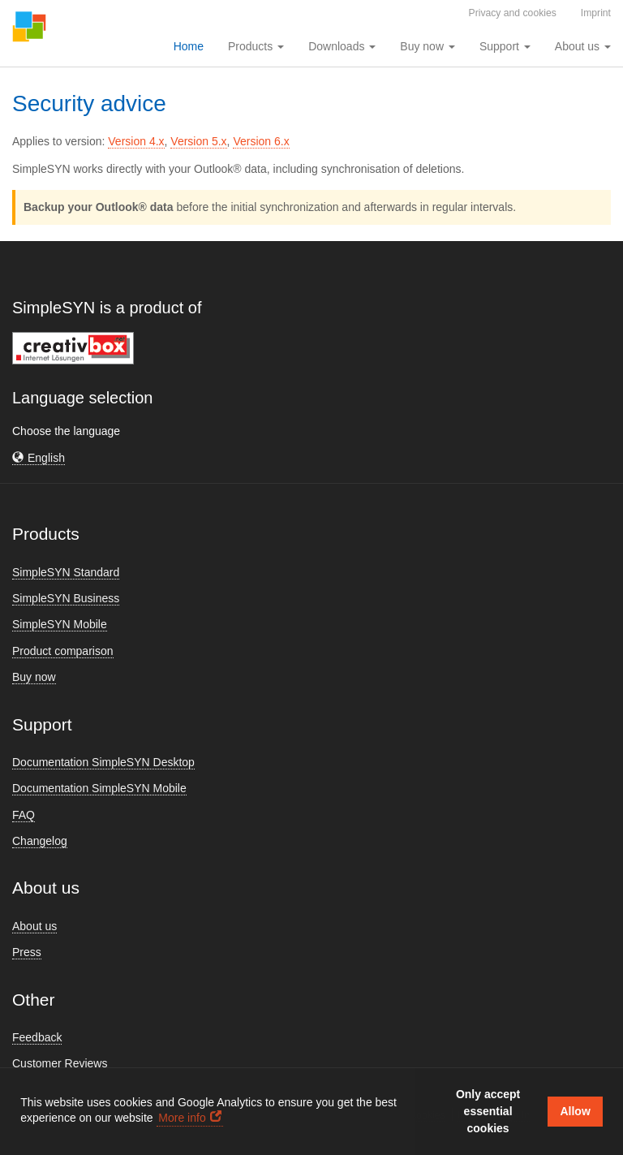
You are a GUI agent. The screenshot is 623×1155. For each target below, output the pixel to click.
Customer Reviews (59, 1063)
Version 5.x (198, 141)
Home (189, 46)
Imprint (596, 13)
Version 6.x (261, 141)
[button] (38, 458)
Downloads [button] (342, 46)
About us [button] (583, 46)
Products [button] (256, 46)
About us (34, 926)
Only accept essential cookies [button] (488, 1111)
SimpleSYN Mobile (59, 624)
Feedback (37, 1037)
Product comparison (63, 650)
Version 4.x (136, 141)
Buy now (34, 676)
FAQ (23, 814)
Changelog (39, 840)
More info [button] (181, 1117)
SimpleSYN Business (65, 598)
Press (26, 952)
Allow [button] (575, 1111)
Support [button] (505, 46)
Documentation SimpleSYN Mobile (99, 788)
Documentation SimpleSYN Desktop (103, 762)
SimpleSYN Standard (65, 572)
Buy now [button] (427, 46)
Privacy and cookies (512, 13)
